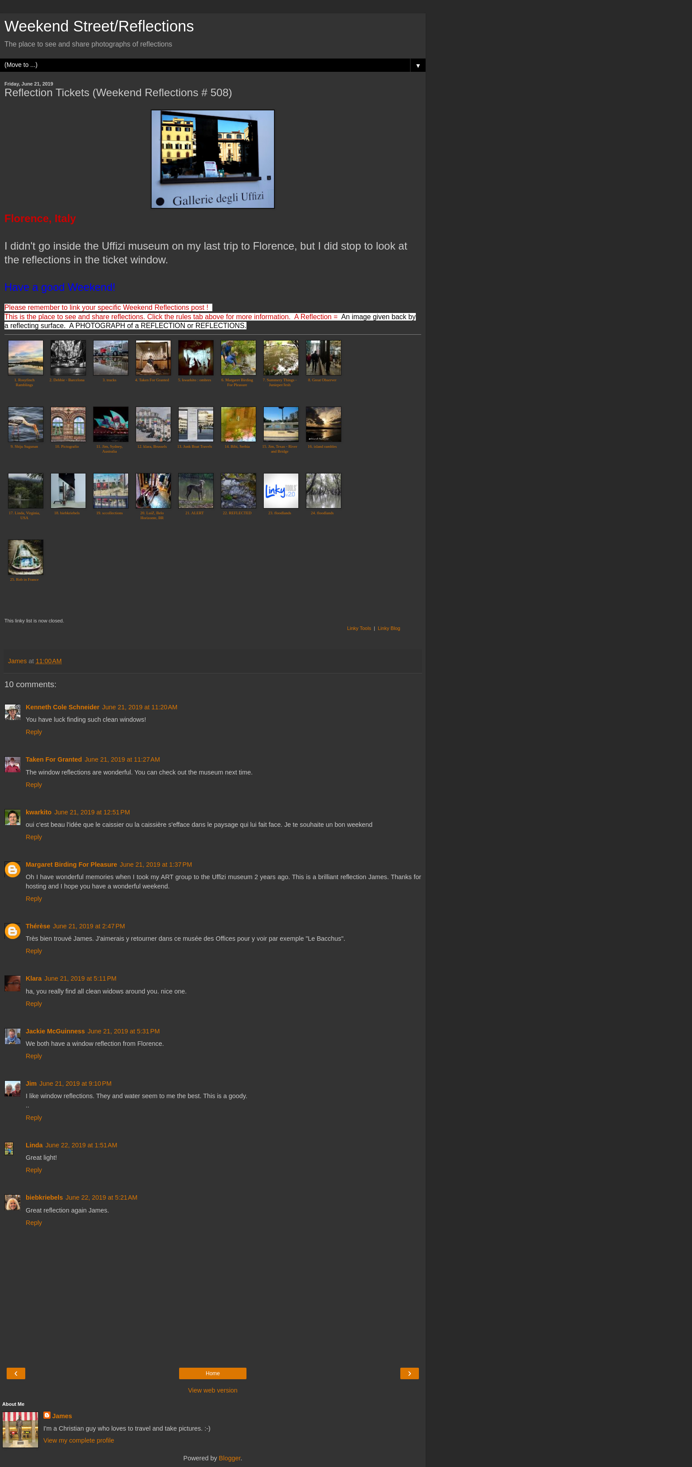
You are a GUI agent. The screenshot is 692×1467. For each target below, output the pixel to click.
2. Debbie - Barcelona (67, 380)
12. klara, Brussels (152, 446)
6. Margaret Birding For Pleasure (237, 382)
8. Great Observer (322, 380)
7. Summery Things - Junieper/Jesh (280, 382)
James (62, 1416)
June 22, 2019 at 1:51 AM (81, 1145)
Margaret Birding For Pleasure (71, 864)
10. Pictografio (67, 446)
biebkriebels (44, 1197)
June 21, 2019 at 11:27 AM (122, 759)
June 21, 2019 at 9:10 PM (75, 1083)
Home (213, 1373)
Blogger (230, 1458)
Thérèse (38, 926)
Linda (34, 1145)
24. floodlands (322, 513)
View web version (213, 1390)
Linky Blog (389, 628)
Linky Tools (359, 628)
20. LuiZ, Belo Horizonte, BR (152, 515)
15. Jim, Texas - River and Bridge (279, 449)
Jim (31, 1083)
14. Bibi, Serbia (237, 446)
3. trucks (110, 380)
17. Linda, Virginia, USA (24, 515)
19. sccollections (109, 513)
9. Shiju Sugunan (24, 446)
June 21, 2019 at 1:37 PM (156, 864)
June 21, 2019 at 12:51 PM (92, 812)
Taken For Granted (54, 759)
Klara (34, 978)
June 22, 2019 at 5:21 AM (101, 1197)
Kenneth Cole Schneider (62, 707)
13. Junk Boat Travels (194, 446)
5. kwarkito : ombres (194, 380)
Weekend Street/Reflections (99, 26)
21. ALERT (194, 513)
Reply (34, 731)
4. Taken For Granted (152, 380)
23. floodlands (279, 513)
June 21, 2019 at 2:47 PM (89, 926)
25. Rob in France (24, 579)
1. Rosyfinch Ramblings (24, 382)
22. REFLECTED (237, 513)
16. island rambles (322, 446)
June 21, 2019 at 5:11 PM (80, 978)
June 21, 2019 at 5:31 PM (124, 1031)
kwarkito (38, 812)
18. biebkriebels (67, 513)
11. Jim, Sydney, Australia (109, 449)
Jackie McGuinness (55, 1031)
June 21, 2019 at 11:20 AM (139, 707)
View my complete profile (78, 1440)
